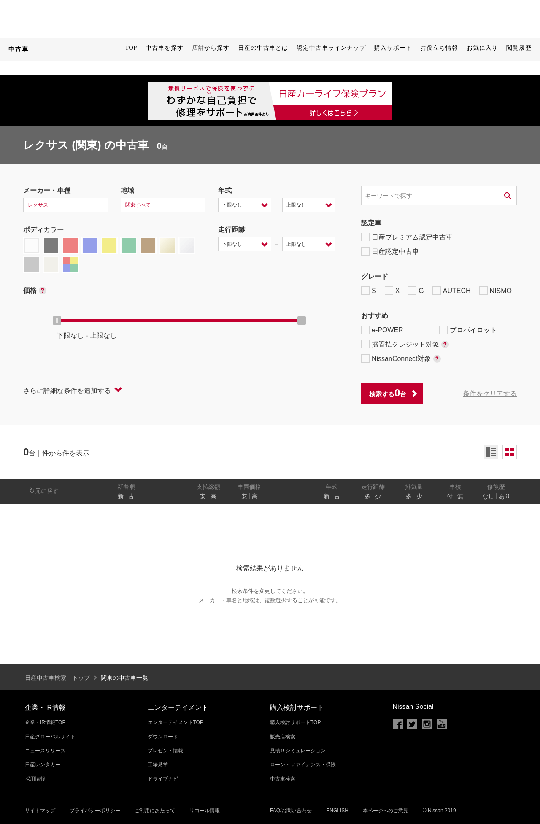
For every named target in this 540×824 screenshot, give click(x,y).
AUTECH (451, 290)
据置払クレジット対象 (405, 344)
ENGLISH (337, 810)
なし (488, 496)
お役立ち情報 (439, 48)
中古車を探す (164, 48)
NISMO (495, 290)
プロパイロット (468, 330)
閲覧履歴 (519, 48)
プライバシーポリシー (95, 810)
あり (504, 496)
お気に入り (482, 48)
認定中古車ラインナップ (331, 48)
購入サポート (393, 48)
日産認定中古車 (390, 251)
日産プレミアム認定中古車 (407, 237)
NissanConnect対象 (401, 358)
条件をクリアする (490, 393)
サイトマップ (40, 810)
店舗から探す (211, 48)
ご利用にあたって (155, 810)
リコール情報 (204, 810)
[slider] (57, 320)
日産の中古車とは (263, 48)
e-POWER (382, 330)
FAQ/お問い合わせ (291, 810)
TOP (131, 48)
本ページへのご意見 (385, 810)
